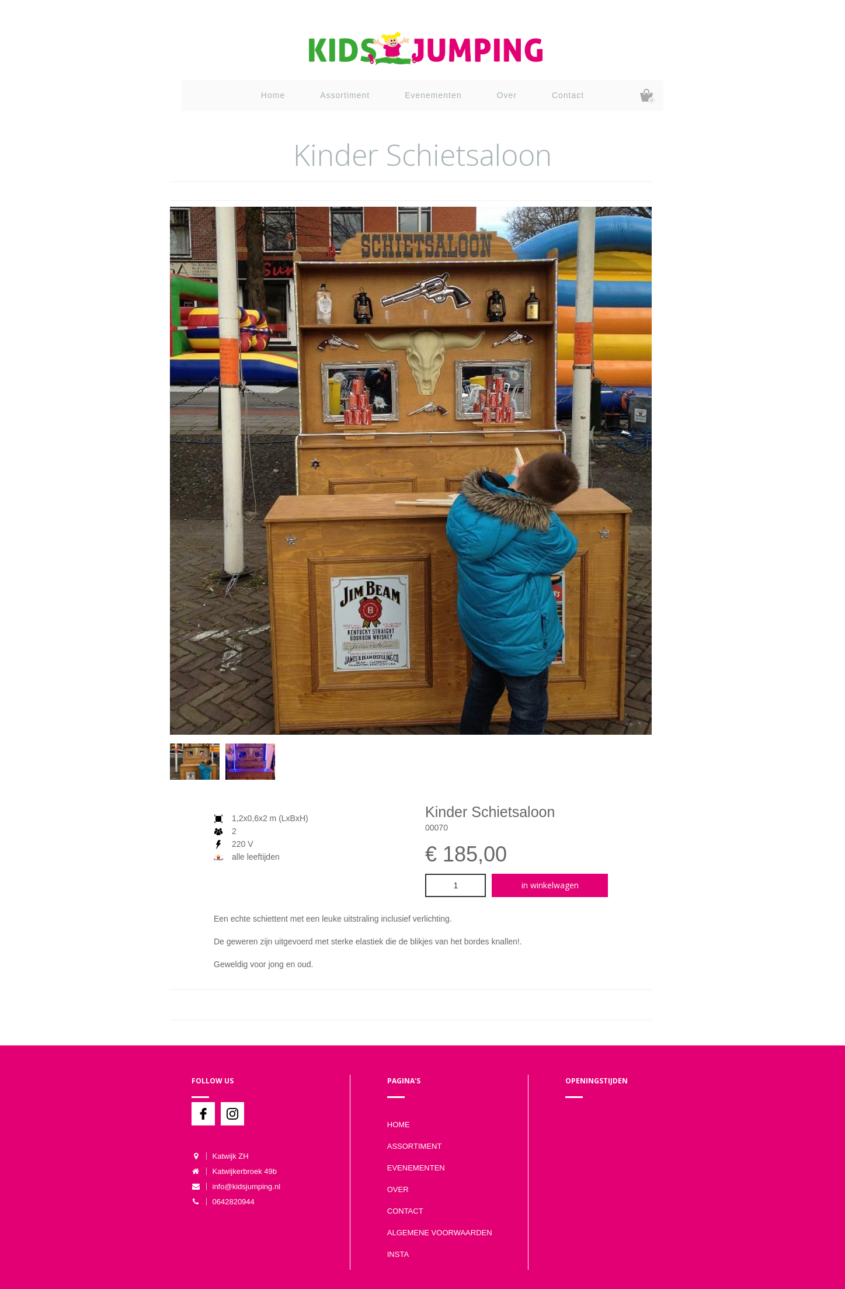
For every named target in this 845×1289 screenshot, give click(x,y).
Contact (568, 95)
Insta (398, 1254)
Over (507, 95)
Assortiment (345, 95)
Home (273, 95)
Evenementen (433, 95)
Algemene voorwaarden (439, 1232)
